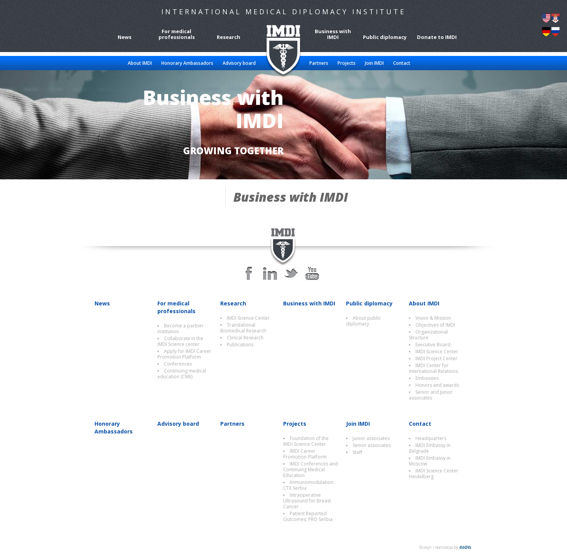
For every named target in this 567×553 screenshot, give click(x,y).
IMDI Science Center (248, 318)
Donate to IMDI (437, 37)
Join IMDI (374, 63)
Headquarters (430, 438)
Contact (401, 63)
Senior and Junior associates (431, 395)
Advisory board (239, 63)
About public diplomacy (363, 321)
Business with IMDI (333, 34)
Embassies (427, 378)
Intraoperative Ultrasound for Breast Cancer (307, 501)
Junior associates (371, 438)
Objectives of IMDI (435, 325)
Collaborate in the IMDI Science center (180, 341)
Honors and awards (437, 385)
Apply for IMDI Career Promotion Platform (184, 354)
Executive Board (433, 344)
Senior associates (372, 445)
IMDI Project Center (436, 358)
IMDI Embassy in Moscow (430, 461)
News (125, 37)
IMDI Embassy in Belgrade (430, 448)
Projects (347, 63)
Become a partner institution (180, 328)
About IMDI (140, 63)
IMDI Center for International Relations (433, 368)
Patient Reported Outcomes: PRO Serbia (307, 516)
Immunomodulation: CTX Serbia (308, 485)
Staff (357, 452)
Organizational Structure (428, 335)
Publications (240, 344)
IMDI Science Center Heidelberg (433, 473)
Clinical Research (245, 337)
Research (228, 37)
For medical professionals (177, 34)
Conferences (178, 364)
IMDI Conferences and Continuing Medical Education (310, 469)
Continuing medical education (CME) (181, 374)
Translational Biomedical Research (243, 328)
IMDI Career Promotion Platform (305, 454)
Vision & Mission (433, 318)
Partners (318, 63)
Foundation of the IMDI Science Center (306, 441)
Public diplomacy (385, 37)
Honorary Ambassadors (187, 63)
